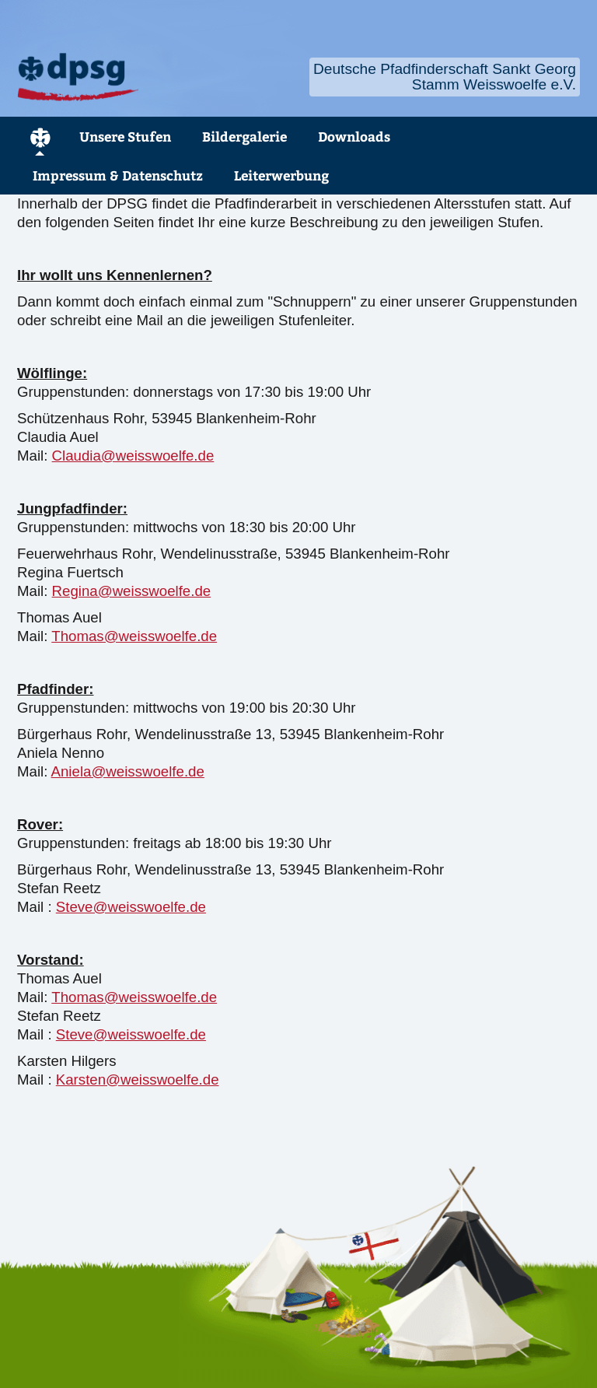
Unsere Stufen (125, 136)
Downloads (354, 136)
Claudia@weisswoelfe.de (133, 455)
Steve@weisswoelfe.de (131, 907)
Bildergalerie (244, 136)
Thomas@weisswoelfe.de (134, 636)
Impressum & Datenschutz (118, 175)
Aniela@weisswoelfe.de (127, 771)
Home (40, 136)
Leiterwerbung (281, 175)
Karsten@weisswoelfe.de (137, 1079)
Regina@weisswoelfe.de (131, 591)
